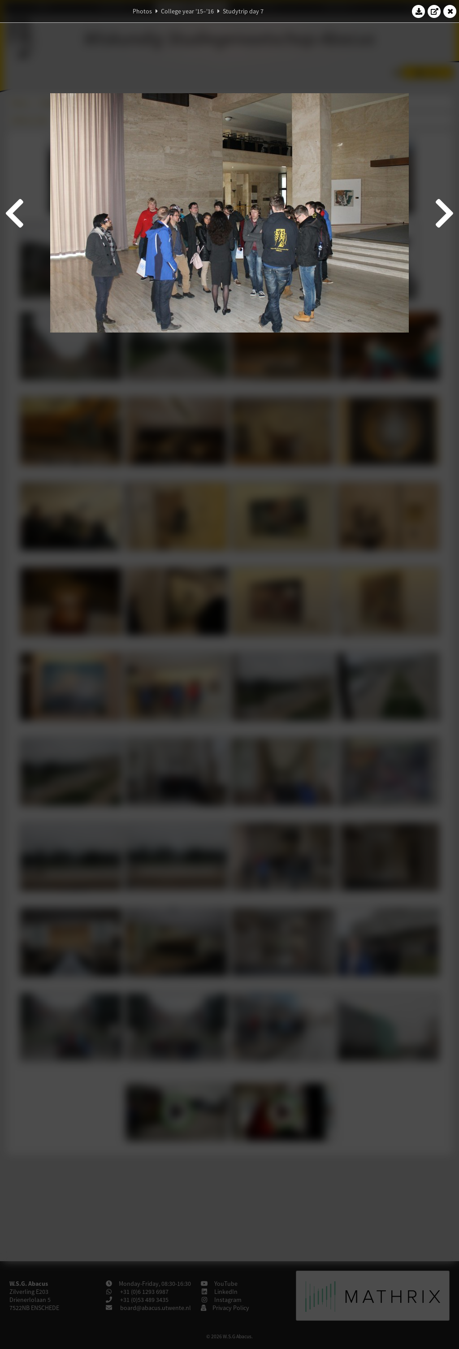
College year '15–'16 (187, 11)
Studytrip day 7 (243, 11)
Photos (142, 11)
